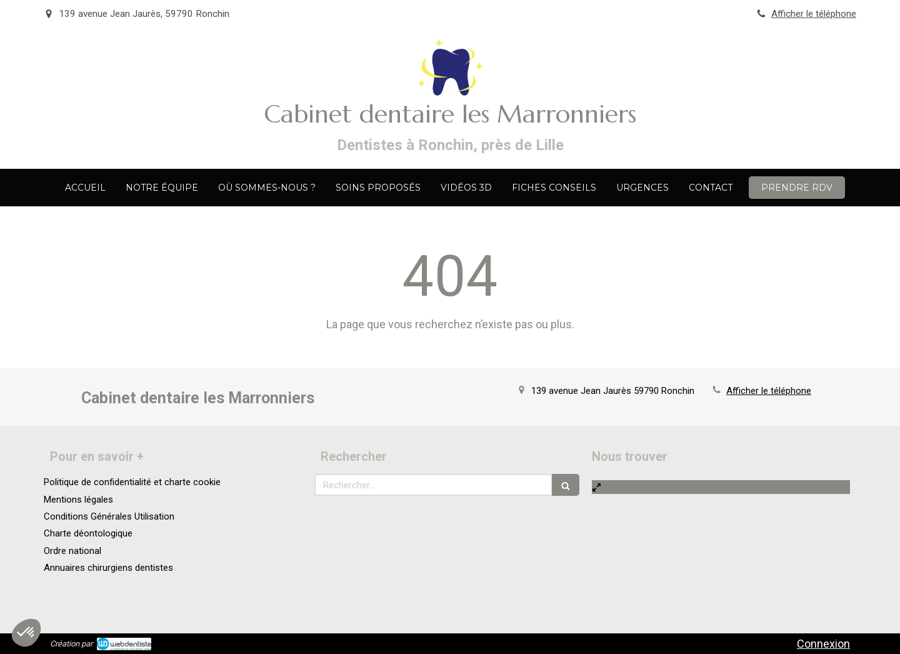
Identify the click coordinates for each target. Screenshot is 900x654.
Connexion (823, 643)
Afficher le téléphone (813, 13)
